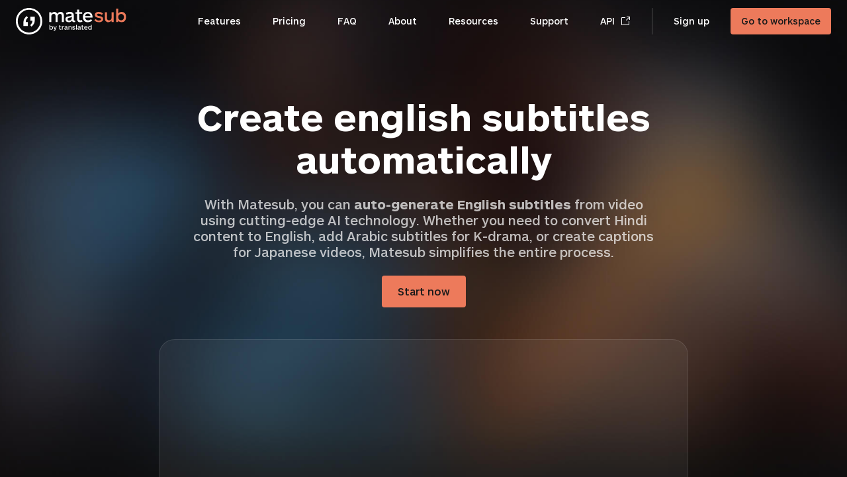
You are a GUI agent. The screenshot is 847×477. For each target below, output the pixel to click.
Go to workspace (781, 20)
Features (219, 20)
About (402, 20)
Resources (473, 20)
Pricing (289, 20)
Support (549, 20)
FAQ (347, 20)
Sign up (691, 20)
